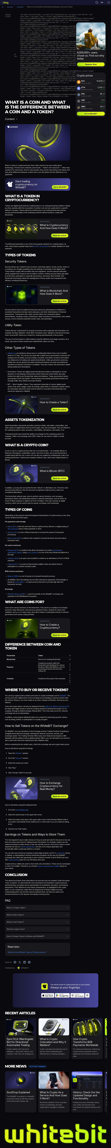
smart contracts (32, 553)
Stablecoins (12, 354)
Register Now (91, 65)
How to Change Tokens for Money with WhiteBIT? (26, 937)
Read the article (59, 236)
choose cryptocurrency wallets (48, 867)
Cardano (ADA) (13, 559)
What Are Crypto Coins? (16, 930)
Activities (19, 1141)
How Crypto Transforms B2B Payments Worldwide (85, 1030)
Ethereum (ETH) (13, 551)
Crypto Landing (13, 860)
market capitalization (27, 847)
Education (10, 7)
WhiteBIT (63, 696)
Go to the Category (37, 1055)
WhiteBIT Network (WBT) (17, 595)
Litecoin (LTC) (13, 533)
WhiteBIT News (44, 1141)
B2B (78, 1141)
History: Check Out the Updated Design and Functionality (86, 1084)
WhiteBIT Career (88, 1141)
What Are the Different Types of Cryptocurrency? (27, 953)
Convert (19, 759)
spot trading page (21, 810)
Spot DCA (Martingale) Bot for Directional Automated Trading (20, 1030)
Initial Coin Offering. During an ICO (57, 707)
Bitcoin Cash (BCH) (14, 539)
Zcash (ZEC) (19, 583)
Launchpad (60, 854)
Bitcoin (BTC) (12, 527)
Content (10, 119)
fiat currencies (13, 529)
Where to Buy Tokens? (15, 915)
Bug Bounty (69, 1141)
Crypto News (30, 1141)
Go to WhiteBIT (60, 188)
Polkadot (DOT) (13, 565)
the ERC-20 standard (40, 247)
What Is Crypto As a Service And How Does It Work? (53, 1084)
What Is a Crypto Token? (16, 908)
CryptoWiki (20, 7)
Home (2, 7)
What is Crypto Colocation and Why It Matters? (53, 1030)
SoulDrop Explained (18, 1081)
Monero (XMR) (13, 577)
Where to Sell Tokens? (15, 923)
